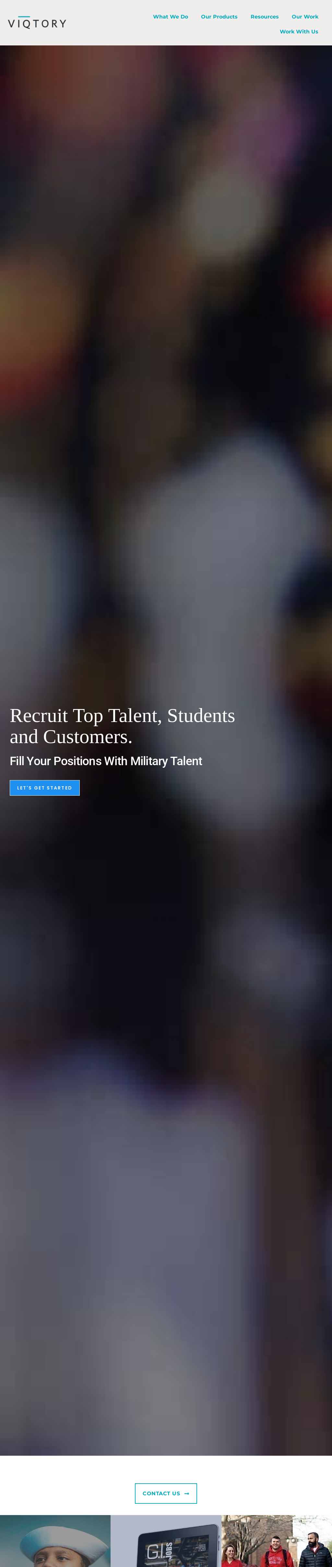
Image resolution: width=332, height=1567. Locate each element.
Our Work (305, 17)
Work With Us (299, 32)
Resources (265, 17)
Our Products (219, 17)
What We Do (170, 17)
